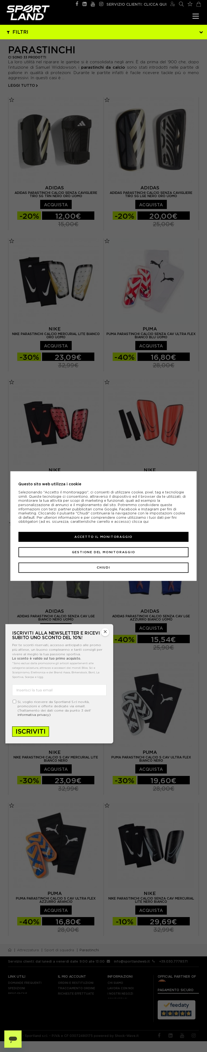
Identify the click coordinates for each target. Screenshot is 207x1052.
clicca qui (140, 522)
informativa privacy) (34, 715)
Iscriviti (31, 731)
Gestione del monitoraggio (103, 552)
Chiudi (103, 567)
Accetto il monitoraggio (103, 536)
